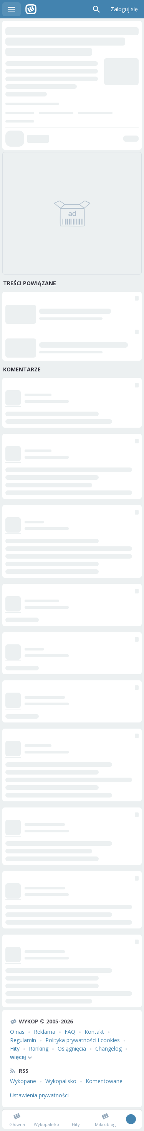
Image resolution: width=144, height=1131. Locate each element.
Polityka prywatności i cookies (82, 1040)
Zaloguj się (124, 9)
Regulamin (23, 1040)
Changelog (108, 1048)
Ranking (38, 1048)
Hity (15, 1048)
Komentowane (104, 1081)
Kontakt (94, 1031)
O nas (17, 1031)
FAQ (70, 1031)
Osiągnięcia (72, 1048)
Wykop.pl (30, 9)
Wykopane (23, 1081)
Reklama (44, 1031)
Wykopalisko (60, 1081)
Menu (11, 9)
